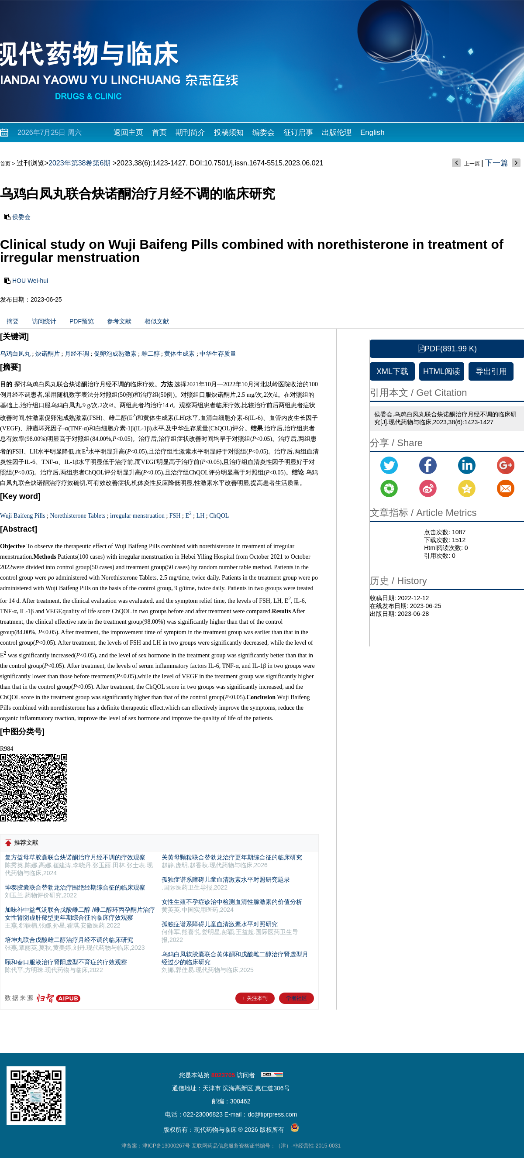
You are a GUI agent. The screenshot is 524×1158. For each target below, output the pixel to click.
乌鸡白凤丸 (15, 353)
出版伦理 (337, 132)
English (372, 132)
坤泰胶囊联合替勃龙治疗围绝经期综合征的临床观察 (75, 887)
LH (200, 515)
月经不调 (77, 353)
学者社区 (296, 998)
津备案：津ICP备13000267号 (155, 1146)
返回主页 (128, 132)
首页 (159, 132)
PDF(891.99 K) (447, 348)
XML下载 (392, 371)
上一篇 (472, 164)
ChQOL (219, 515)
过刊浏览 (31, 163)
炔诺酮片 (47, 353)
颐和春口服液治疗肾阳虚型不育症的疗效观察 (66, 962)
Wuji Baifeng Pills (22, 515)
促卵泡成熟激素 (115, 353)
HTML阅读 (441, 371)
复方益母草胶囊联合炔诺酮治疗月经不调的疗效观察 (75, 857)
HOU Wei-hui (30, 280)
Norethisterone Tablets (78, 515)
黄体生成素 (179, 353)
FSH (175, 515)
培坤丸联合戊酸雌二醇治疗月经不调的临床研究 (69, 939)
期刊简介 (190, 132)
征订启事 (298, 132)
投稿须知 (229, 132)
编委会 (263, 132)
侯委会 (21, 216)
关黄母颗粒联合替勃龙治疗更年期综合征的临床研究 (232, 857)
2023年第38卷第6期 (79, 163)
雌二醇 (150, 353)
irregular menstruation (137, 515)
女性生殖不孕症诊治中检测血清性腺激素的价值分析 (232, 901)
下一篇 (496, 162)
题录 (284, 879)
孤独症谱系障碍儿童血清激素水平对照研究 (226, 879)
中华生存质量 (218, 353)
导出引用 (491, 371)
